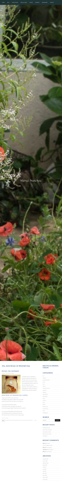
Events (31, 2)
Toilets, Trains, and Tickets (47, 429)
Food (43, 384)
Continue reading (5, 418)
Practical (44, 400)
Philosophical (45, 396)
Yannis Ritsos (45, 435)
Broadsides (45, 2)
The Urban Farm (45, 408)
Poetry (12, 373)
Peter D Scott (45, 445)
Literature (44, 392)
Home (3, 2)
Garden (44, 386)
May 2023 (44, 471)
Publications (15, 2)
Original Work (45, 394)
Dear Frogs (6, 420)
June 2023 (44, 469)
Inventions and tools (46, 388)
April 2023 (44, 473)
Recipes (44, 404)
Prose (44, 402)
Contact (52, 2)
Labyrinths (44, 390)
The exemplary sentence (47, 431)
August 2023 (45, 465)
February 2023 (45, 477)
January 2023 (45, 479)
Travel (44, 410)
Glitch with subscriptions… (47, 433)
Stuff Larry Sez (45, 406)
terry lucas (31, 420)
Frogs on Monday (10, 371)
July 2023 (44, 467)
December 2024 (45, 458)
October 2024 (45, 460)
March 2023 (45, 475)
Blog (8, 2)
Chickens (44, 377)
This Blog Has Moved (46, 427)
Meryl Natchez (31, 180)
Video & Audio (24, 2)
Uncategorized (45, 412)
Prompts (37, 2)
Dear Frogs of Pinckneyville (13, 420)
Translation (48, 443)
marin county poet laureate (24, 420)
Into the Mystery (49, 447)
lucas (19, 420)
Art (43, 375)
